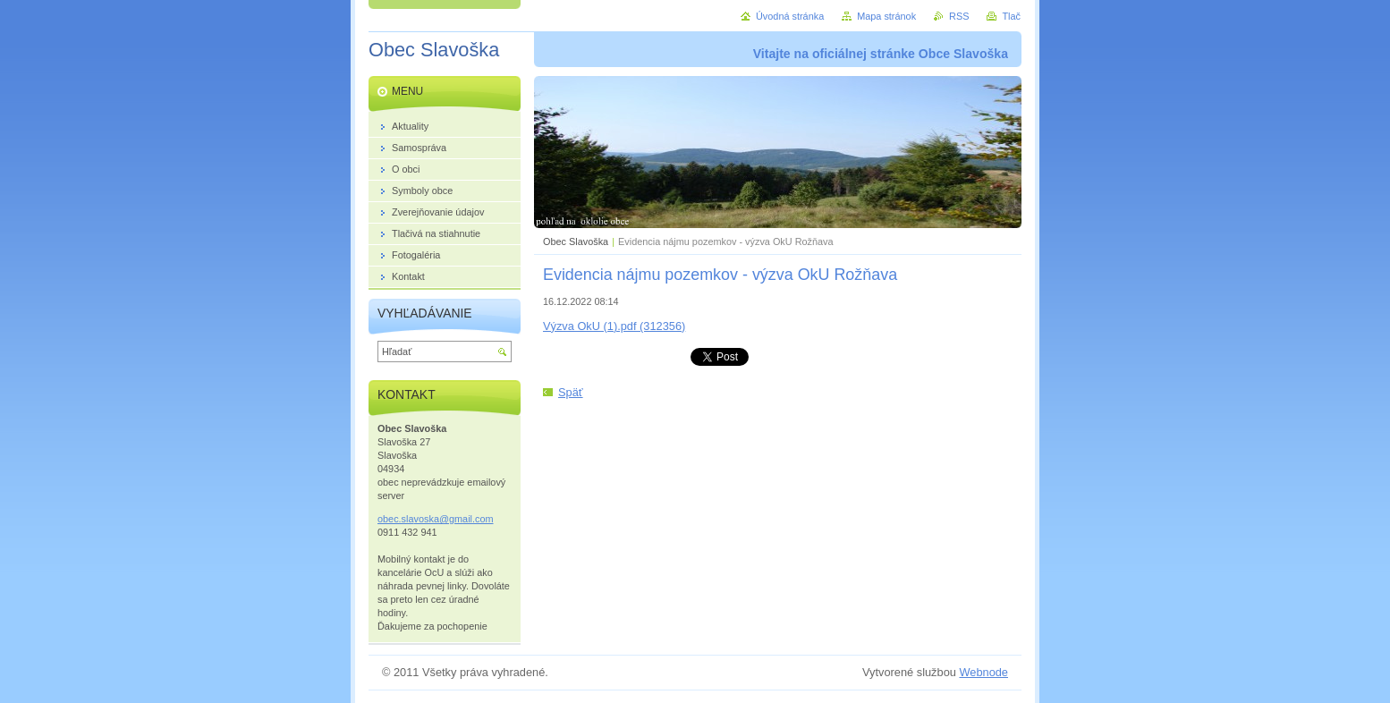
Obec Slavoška (575, 241)
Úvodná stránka (790, 16)
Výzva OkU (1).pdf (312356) (614, 326)
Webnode (983, 672)
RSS (959, 16)
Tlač (1011, 16)
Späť (570, 392)
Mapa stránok (886, 16)
